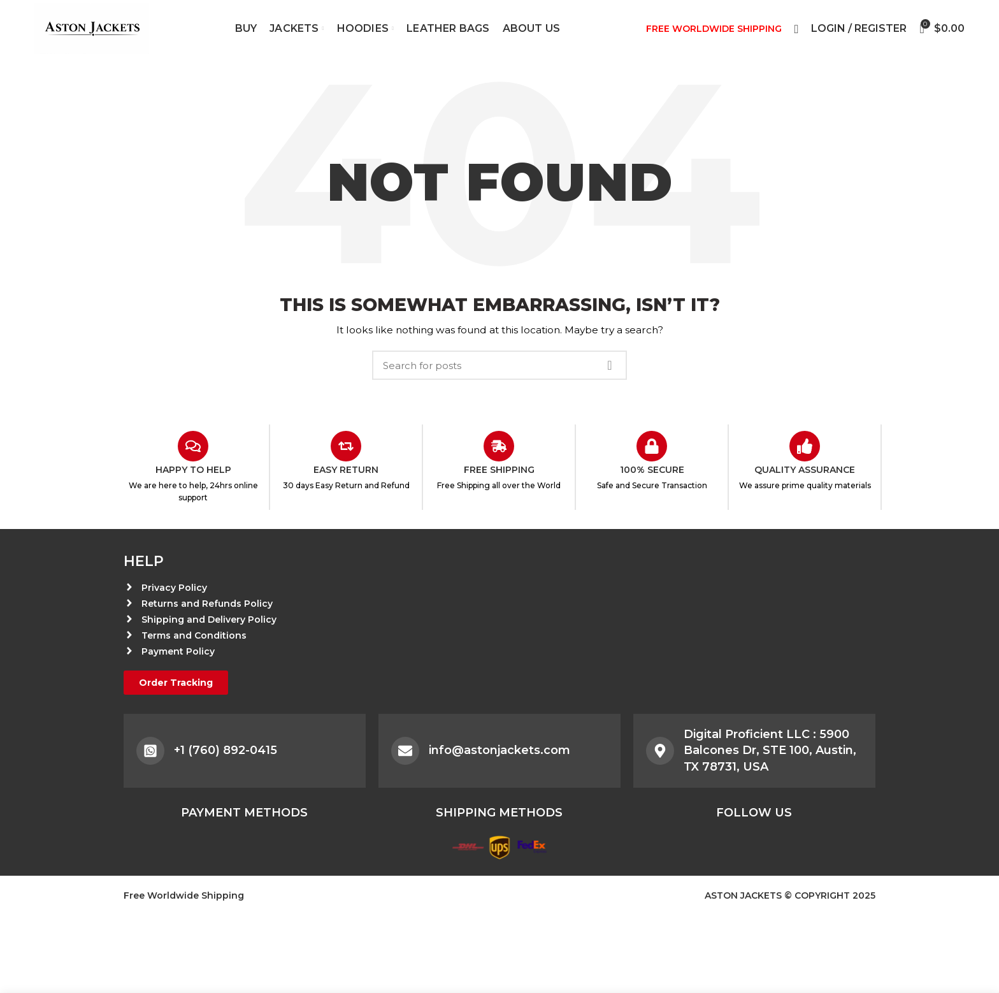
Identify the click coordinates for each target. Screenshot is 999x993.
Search (610, 365)
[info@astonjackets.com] (405, 751)
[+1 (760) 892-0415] (150, 751)
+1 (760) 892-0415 (225, 750)
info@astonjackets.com (499, 750)
